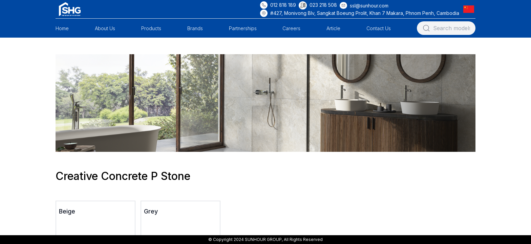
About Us (105, 28)
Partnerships (243, 28)
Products (151, 28)
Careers (291, 28)
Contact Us (378, 28)
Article (333, 28)
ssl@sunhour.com (369, 5)
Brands (195, 28)
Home (62, 28)
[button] (470, 9)
